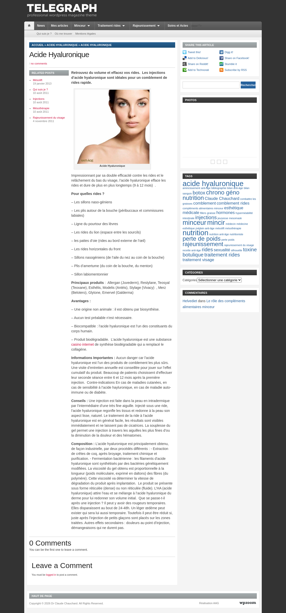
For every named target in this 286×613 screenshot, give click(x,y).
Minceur (83, 26)
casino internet (82, 344)
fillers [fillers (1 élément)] (203, 212)
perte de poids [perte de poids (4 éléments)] (202, 238)
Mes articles (59, 25)
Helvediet (190, 301)
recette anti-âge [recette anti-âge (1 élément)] (192, 250)
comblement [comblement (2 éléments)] (204, 203)
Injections (38, 98)
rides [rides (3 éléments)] (207, 249)
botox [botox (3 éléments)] (199, 192)
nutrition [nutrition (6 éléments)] (195, 233)
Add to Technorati (198, 69)
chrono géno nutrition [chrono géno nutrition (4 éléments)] (211, 195)
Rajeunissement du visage (49, 117)
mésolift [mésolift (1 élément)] (219, 228)
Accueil (38, 44)
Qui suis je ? (44, 33)
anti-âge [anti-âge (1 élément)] (206, 188)
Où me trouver (63, 33)
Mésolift (37, 80)
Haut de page (42, 595)
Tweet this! (194, 52)
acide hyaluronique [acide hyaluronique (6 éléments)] (213, 183)
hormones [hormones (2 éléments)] (225, 212)
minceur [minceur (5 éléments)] (194, 222)
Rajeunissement (147, 26)
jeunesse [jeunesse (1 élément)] (223, 218)
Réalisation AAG (209, 603)
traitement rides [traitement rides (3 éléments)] (222, 254)
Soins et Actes (178, 25)
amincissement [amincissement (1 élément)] (191, 188)
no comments (39, 63)
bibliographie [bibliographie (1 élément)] (218, 188)
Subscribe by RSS (236, 69)
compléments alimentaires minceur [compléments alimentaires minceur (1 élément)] (203, 208)
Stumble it (231, 64)
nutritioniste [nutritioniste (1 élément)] (236, 234)
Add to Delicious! (198, 58)
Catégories (190, 280)
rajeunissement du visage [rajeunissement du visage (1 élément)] (239, 245)
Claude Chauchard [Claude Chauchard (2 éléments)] (222, 198)
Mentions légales (85, 33)
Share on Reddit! (198, 64)
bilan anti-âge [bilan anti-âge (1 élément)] (235, 188)
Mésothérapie (41, 108)
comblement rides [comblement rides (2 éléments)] (233, 203)
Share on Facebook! (237, 58)
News (41, 25)
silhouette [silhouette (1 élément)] (236, 250)
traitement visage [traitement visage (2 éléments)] (198, 259)
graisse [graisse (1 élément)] (211, 212)
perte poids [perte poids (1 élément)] (228, 239)
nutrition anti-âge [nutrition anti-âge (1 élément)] (219, 234)
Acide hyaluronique (62, 44)
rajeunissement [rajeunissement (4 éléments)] (203, 244)
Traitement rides (112, 26)
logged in (51, 574)
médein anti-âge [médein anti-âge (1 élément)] (205, 228)
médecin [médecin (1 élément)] (231, 223)
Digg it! (229, 52)
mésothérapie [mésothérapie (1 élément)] (233, 228)
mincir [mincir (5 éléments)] (216, 222)
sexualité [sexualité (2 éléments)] (222, 250)
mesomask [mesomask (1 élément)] (235, 218)
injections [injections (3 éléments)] (206, 217)
